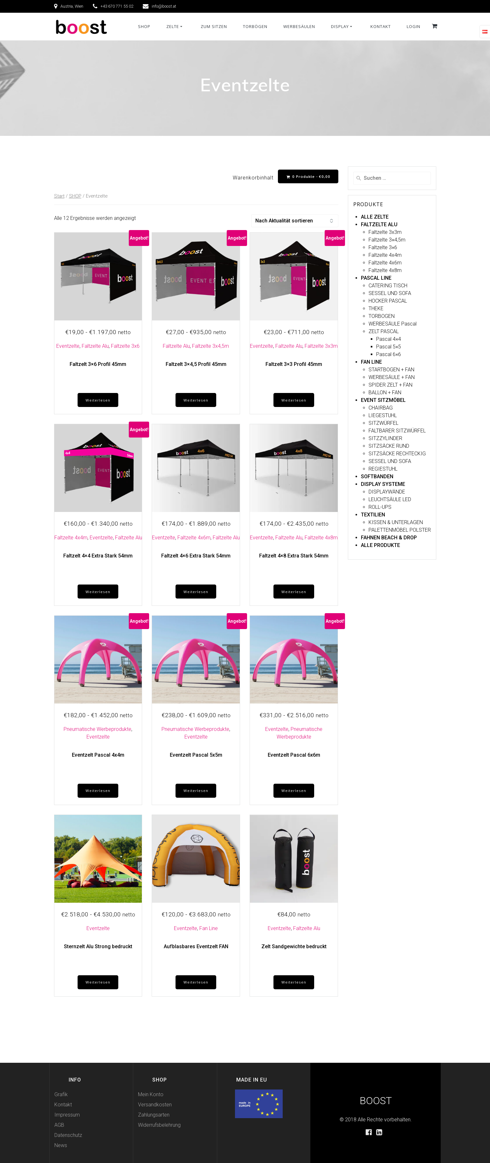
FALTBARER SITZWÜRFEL (397, 431)
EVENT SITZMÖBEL (383, 400)
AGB (59, 1125)
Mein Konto (150, 1094)
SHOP (144, 26)
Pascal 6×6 (388, 354)
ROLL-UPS (380, 507)
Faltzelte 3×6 (383, 247)
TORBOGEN (382, 316)
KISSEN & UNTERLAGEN (396, 522)
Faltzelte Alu (95, 346)
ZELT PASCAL (384, 331)
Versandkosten (155, 1105)
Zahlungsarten (153, 1115)
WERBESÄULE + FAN (392, 377)
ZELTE (172, 26)
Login (413, 26)
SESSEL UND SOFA (390, 293)
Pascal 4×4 (388, 339)
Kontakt (63, 1105)
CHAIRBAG (381, 408)
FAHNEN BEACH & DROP (389, 538)
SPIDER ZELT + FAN (390, 385)
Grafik (61, 1094)
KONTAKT (380, 26)
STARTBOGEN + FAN (391, 370)
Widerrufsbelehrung (159, 1125)
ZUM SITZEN (214, 26)
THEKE (376, 308)
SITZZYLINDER (385, 438)
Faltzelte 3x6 (125, 346)
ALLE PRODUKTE (380, 545)
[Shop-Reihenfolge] (294, 221)
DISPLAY (340, 26)
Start (59, 196)
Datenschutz (68, 1135)
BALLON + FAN (385, 392)
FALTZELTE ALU (379, 224)
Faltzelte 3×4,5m (387, 240)
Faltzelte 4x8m (321, 539)
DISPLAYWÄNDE (387, 492)
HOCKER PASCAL (388, 301)
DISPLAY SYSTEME (383, 484)
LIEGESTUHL (383, 415)
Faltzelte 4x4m (70, 539)
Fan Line (208, 931)
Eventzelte (67, 346)
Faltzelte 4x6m (193, 539)
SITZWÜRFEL (383, 423)
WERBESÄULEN (299, 26)
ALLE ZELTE (375, 217)
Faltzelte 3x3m (321, 346)
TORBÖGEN (255, 26)
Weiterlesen (98, 400)
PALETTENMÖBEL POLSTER (400, 530)
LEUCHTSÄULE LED (390, 499)
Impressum (67, 1115)
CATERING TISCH (388, 286)
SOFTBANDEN (377, 476)
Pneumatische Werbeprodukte (97, 731)
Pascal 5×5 (388, 347)
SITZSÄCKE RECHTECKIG (397, 454)
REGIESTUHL (383, 469)
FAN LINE (371, 362)
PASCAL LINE (376, 278)
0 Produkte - (307, 176)
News (60, 1145)
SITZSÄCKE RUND (389, 446)
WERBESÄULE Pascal (393, 324)
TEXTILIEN (373, 515)
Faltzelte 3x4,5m (210, 346)
